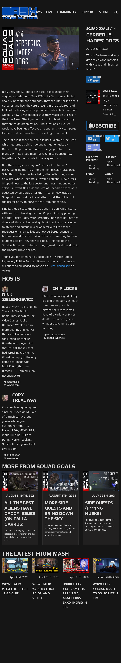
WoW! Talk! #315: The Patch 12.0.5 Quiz (15, 588)
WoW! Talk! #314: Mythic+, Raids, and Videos (43, 591)
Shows (36, 12)
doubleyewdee (56, 334)
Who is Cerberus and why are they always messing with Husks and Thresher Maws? (102, 62)
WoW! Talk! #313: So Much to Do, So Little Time (105, 591)
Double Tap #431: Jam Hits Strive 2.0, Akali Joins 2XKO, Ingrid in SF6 (75, 595)
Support (88, 12)
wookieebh (13, 385)
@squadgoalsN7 (60, 266)
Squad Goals (110, 91)
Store (104, 12)
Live (49, 12)
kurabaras (13, 455)
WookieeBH (13, 382)
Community (66, 12)
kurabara (13, 458)
